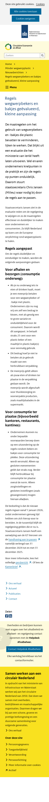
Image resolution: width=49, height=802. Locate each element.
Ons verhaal (15, 583)
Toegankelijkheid (18, 749)
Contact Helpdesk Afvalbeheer (24, 649)
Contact (13, 598)
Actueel (13, 588)
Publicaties (15, 593)
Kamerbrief (13, 566)
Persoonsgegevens (19, 744)
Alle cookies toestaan (25, 11)
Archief (12, 770)
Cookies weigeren (25, 18)
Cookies (40, 4)
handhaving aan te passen (24, 539)
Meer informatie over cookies (25, 765)
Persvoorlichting (17, 759)
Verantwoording (17, 754)
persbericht (23, 562)
